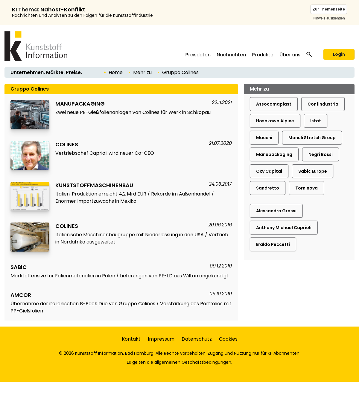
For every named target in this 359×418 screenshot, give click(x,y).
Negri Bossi (320, 154)
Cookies (228, 339)
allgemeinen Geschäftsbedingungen (192, 362)
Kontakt (131, 339)
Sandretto (267, 188)
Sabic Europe (312, 171)
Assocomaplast (273, 104)
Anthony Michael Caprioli (283, 228)
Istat (315, 121)
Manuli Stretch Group (312, 138)
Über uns (289, 54)
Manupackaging (274, 154)
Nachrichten (231, 54)
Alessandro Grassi (276, 211)
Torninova (306, 188)
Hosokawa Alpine (275, 121)
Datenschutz (197, 339)
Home (116, 72)
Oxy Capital (269, 171)
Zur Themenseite (329, 9)
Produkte (262, 54)
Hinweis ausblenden (329, 18)
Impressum (161, 339)
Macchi (264, 138)
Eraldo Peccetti (273, 244)
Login (339, 54)
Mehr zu (142, 72)
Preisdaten (198, 54)
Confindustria (323, 104)
